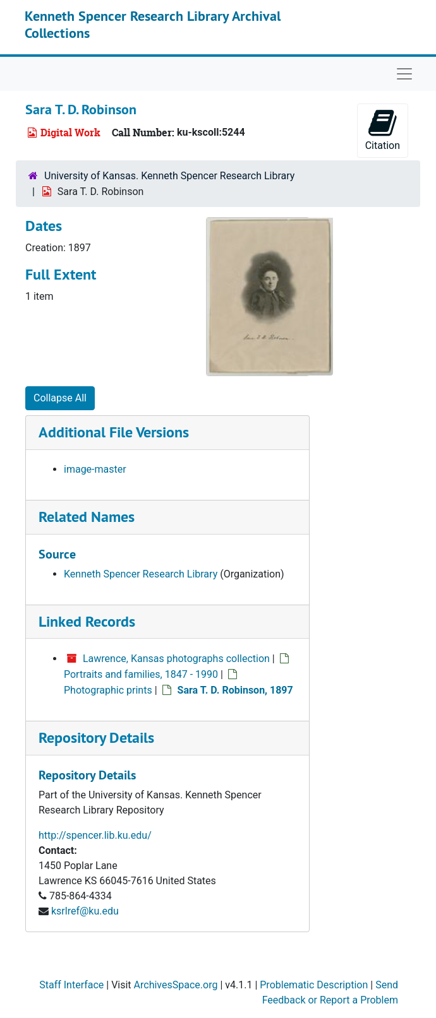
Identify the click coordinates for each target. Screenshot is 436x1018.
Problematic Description (314, 985)
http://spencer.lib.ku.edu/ (95, 835)
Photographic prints (108, 690)
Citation (382, 129)
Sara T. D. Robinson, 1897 (235, 690)
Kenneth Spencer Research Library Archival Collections (153, 24)
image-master (95, 469)
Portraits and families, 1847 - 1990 (141, 674)
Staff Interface (71, 985)
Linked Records (87, 621)
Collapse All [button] (60, 398)
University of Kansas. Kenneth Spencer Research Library (169, 176)
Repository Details (96, 737)
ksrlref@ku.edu (85, 911)
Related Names (87, 516)
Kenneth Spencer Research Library (140, 574)
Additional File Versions (114, 432)
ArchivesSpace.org (176, 985)
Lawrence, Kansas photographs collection (176, 659)
